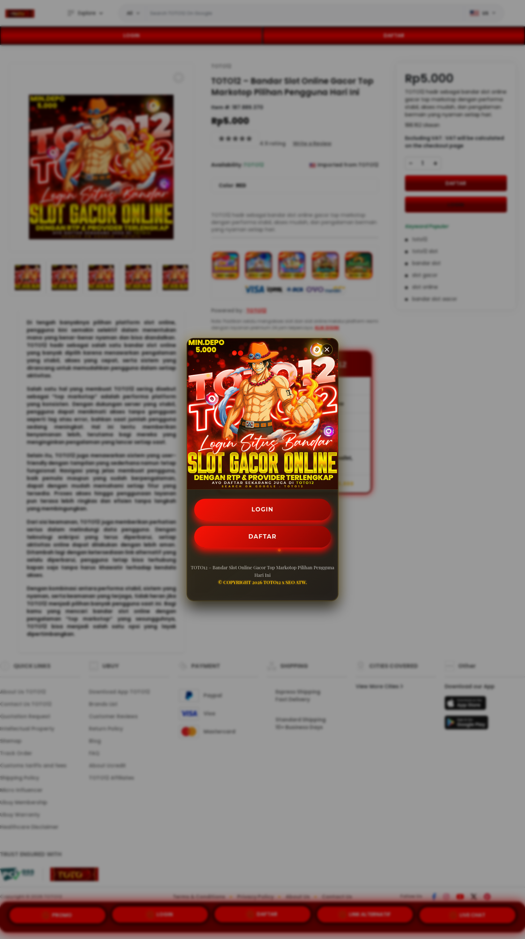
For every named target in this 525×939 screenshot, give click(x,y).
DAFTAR (262, 536)
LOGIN (263, 509)
